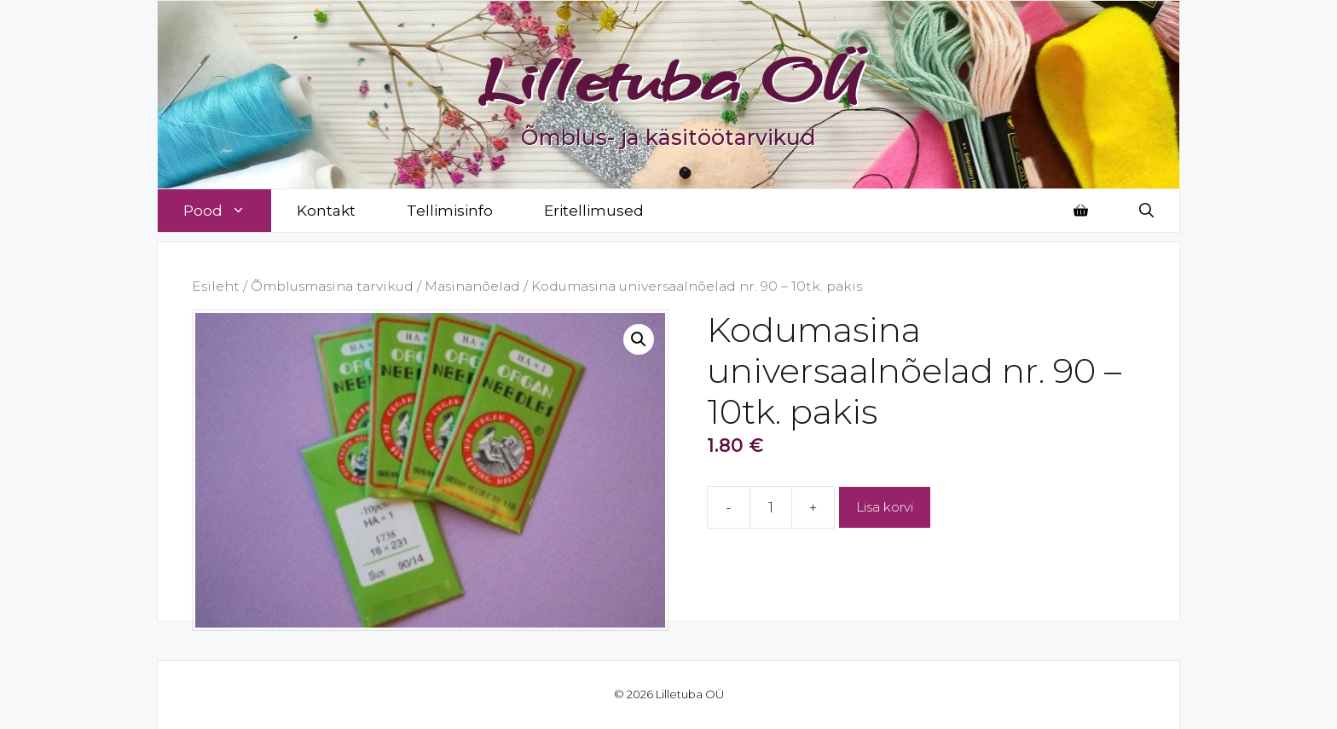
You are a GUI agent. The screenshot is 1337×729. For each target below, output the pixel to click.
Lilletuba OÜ (669, 78)
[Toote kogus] (771, 507)
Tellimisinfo (450, 210)
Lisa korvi (884, 507)
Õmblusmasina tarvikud (332, 286)
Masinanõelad (472, 286)
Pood (227, 210)
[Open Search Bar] (1146, 210)
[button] (638, 339)
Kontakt (326, 210)
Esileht (216, 286)
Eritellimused (594, 210)
